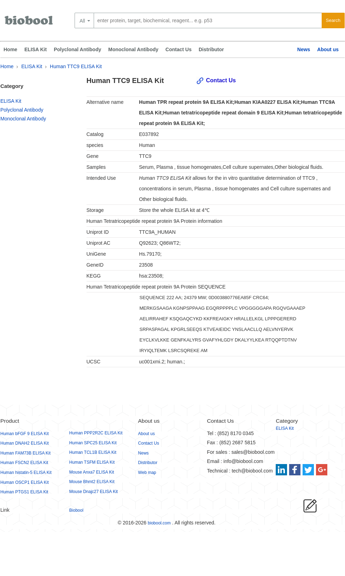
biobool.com (159, 523)
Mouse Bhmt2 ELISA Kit (92, 481)
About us (328, 49)
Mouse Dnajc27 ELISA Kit (93, 491)
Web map (147, 472)
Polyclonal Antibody (77, 49)
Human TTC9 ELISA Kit (76, 66)
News (303, 49)
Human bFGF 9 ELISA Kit (24, 433)
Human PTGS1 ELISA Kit (24, 491)
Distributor (211, 49)
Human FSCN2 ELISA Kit (24, 462)
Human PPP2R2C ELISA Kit (96, 432)
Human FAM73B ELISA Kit (25, 453)
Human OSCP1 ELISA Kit (24, 482)
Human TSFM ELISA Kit (92, 462)
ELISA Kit (35, 49)
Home (10, 49)
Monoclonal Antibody (133, 49)
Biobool (76, 510)
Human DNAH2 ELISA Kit (24, 443)
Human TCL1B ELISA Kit (92, 452)
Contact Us (178, 49)
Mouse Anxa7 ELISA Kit (91, 472)
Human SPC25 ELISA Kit (93, 442)
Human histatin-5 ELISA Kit (26, 472)
